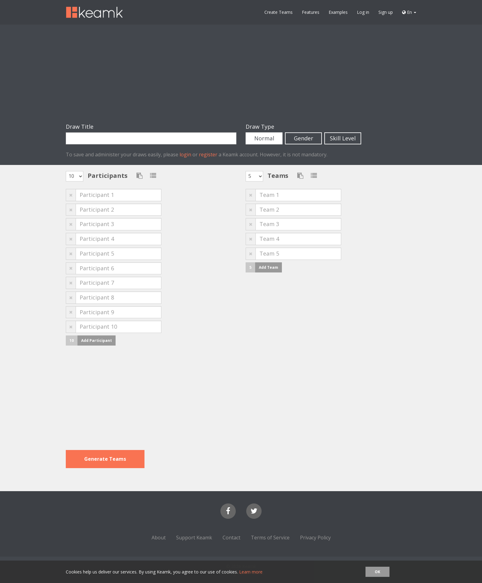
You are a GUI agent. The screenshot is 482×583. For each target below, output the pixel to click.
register (208, 154)
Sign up (385, 12)
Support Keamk (194, 537)
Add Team (268, 267)
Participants (108, 175)
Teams (277, 175)
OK (377, 571)
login (185, 154)
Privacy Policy (315, 537)
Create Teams (278, 12)
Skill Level (343, 138)
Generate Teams (105, 459)
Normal (264, 138)
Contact (231, 537)
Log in (363, 12)
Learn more (251, 572)
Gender (303, 138)
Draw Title (79, 126)
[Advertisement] (241, 74)
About (159, 537)
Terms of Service (270, 537)
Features (310, 12)
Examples (338, 12)
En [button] (409, 12)
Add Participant (96, 340)
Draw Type (260, 126)
